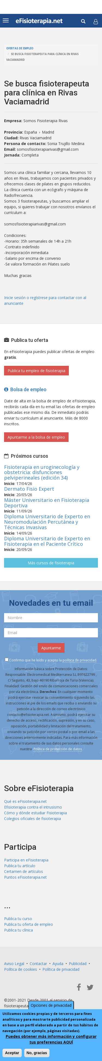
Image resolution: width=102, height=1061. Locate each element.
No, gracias (37, 1053)
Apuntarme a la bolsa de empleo (36, 437)
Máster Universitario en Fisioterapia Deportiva (46, 503)
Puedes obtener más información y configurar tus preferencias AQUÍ (51, 1039)
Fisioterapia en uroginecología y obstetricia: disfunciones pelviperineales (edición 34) (41, 472)
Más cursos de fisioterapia (51, 562)
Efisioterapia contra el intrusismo (33, 807)
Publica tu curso (18, 918)
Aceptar (12, 1053)
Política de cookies (20, 969)
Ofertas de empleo (19, 48)
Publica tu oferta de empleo (28, 924)
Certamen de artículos (23, 871)
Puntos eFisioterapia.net (25, 877)
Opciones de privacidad (51, 1005)
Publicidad (77, 963)
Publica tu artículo (19, 865)
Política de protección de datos (57, 749)
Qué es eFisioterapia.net (25, 801)
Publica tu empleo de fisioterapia (36, 370)
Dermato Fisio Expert (29, 489)
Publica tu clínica (18, 930)
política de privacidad (79, 660)
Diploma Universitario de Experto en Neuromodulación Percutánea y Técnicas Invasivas (47, 521)
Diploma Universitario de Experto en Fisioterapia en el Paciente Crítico (47, 541)
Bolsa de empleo (25, 389)
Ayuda (57, 963)
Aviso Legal (14, 963)
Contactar (38, 963)
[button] (95, 21)
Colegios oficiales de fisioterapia (32, 818)
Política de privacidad (60, 969)
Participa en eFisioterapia (26, 860)
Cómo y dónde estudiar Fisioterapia (35, 812)
